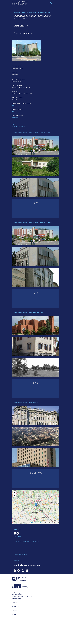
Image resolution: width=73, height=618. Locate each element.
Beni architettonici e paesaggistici (36, 12)
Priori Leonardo (21, 33)
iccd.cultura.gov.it (17, 593)
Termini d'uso (16, 606)
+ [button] (14, 492)
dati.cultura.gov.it (17, 595)
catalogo (17, 12)
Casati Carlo (19, 25)
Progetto (14, 602)
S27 (13, 106)
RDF (13, 124)
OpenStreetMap (38, 522)
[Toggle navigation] (51, 3)
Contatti (14, 610)
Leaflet (31, 522)
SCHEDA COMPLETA (17, 126)
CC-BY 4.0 (15, 118)
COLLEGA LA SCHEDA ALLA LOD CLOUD (27, 542)
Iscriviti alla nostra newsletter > (27, 565)
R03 (13, 112)
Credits (14, 615)
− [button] (14, 495)
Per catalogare (16, 598)
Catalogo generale (19, 2)
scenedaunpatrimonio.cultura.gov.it (22, 596)
